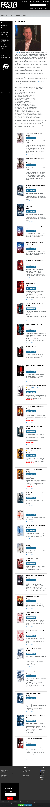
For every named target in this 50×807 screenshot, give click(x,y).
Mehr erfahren (28, 805)
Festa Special (4, 44)
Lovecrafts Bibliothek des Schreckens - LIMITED (5, 40)
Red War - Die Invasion (32, 558)
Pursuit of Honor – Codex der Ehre (34, 406)
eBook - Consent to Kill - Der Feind (35, 630)
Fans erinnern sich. (28, 75)
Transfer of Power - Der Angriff (34, 426)
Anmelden (47, 1)
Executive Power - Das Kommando (35, 575)
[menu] (25, 13)
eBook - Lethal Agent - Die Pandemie (35, 671)
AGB (23, 774)
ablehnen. (39, 803)
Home (2, 18)
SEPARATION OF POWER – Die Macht (35, 525)
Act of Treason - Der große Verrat (34, 133)
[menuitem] (3, 12)
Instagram (43, 772)
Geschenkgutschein (5, 57)
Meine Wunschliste (36, 1)
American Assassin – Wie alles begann (36, 385)
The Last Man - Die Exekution (33, 448)
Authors (7, 18)
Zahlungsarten (4, 771)
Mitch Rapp (29, 77)
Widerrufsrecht (26, 771)
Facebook (43, 770)
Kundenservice (4, 774)
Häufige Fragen (4, 770)
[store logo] (9, 5)
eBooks (2, 53)
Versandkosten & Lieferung (7, 772)
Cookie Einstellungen (5, 776)
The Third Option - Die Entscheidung (35, 492)
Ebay (42, 779)
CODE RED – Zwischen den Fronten (35, 346)
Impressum (25, 776)
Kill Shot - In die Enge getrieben (34, 738)
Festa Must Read (5, 32)
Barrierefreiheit (26, 775)
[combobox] (38, 5)
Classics (3, 48)
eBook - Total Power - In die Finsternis (36, 715)
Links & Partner (4, 775)
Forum (46, 8)
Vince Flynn (18, 52)
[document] (25, 803)
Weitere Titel (4, 50)
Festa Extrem (4, 27)
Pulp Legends (4, 34)
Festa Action (4, 25)
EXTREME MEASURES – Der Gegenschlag (36, 226)
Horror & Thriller (5, 36)
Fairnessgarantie (26, 770)
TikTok (42, 773)
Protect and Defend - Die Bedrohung (35, 185)
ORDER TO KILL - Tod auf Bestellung (35, 510)
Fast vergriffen (4, 60)
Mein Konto (24, 1)
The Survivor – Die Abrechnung (34, 469)
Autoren (40, 8)
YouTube (43, 775)
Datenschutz (25, 772)
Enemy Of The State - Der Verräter (34, 543)
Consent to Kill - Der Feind (33, 612)
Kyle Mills (38, 81)
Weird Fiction (4, 46)
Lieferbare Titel (33, 8)
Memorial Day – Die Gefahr (33, 596)
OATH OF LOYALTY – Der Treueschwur (35, 303)
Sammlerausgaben (5, 30)
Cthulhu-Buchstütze (5, 55)
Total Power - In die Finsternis (33, 693)
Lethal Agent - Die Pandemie (33, 648)
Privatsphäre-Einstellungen (28, 803)
